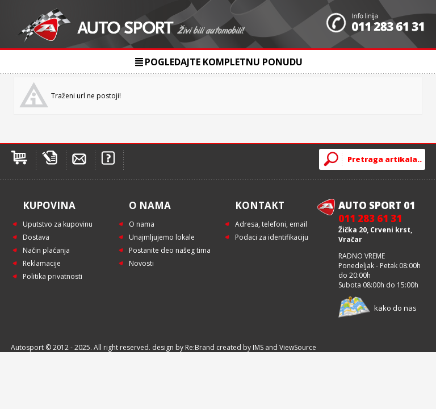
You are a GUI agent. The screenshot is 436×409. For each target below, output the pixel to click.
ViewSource (297, 347)
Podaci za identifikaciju (271, 237)
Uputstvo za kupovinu (58, 224)
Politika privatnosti (52, 276)
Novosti (141, 263)
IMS (258, 347)
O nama (141, 224)
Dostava (36, 237)
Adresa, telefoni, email (271, 224)
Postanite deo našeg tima (170, 250)
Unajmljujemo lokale (162, 237)
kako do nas (395, 308)
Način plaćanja (46, 250)
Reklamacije (42, 263)
